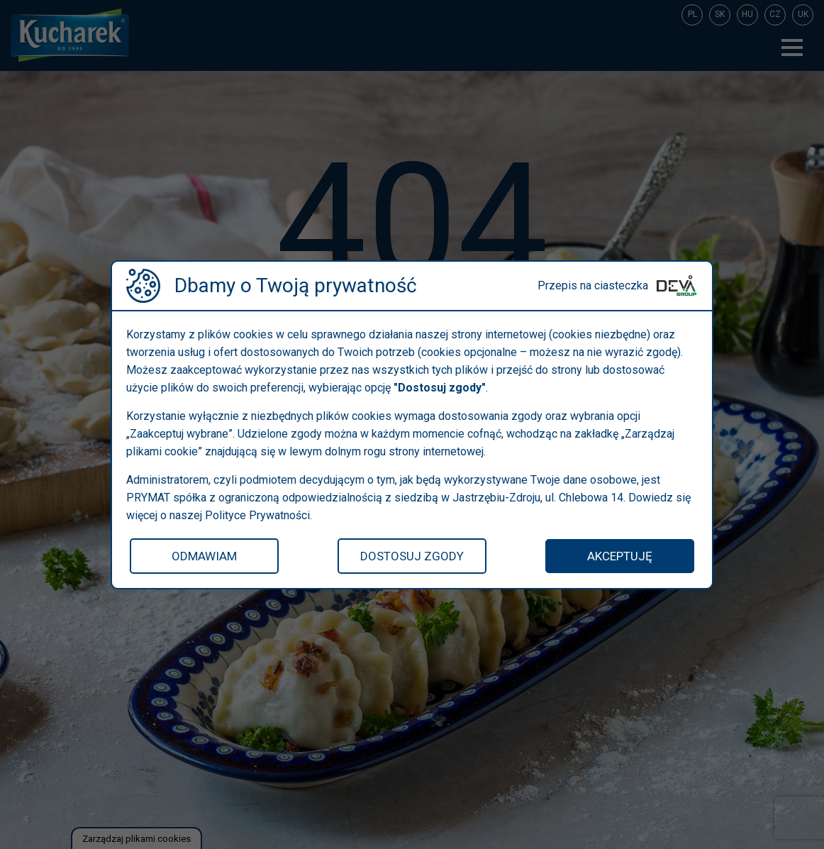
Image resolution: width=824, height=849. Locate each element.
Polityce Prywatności (257, 515)
